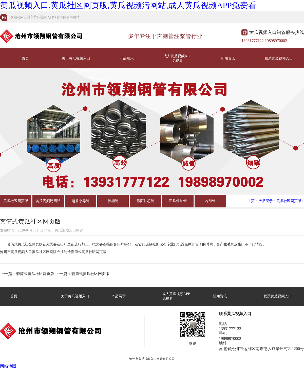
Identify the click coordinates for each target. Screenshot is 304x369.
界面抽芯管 (145, 201)
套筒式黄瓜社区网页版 (35, 274)
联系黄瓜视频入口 (278, 58)
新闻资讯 (228, 58)
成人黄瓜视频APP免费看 (177, 58)
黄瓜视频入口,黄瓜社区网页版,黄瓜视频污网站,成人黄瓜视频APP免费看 (128, 5)
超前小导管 (80, 201)
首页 (25, 58)
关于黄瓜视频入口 (76, 58)
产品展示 (127, 58)
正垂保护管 (178, 201)
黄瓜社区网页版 (15, 201)
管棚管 (113, 201)
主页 (251, 201)
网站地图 (8, 366)
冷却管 (210, 201)
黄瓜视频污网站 (48, 201)
